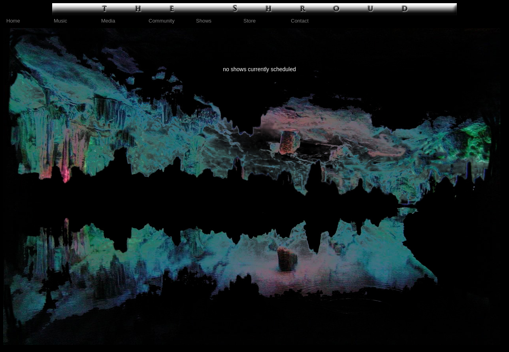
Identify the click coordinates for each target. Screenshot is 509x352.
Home (13, 21)
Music (60, 21)
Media (108, 21)
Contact (300, 21)
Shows (203, 21)
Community (162, 21)
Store (249, 21)
